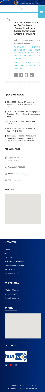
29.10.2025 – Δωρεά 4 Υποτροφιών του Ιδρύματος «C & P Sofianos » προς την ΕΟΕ (23, 104)
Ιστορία (7, 249)
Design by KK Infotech (28, 388)
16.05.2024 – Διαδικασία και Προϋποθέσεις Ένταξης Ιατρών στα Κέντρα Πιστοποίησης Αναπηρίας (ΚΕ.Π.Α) (26, 28)
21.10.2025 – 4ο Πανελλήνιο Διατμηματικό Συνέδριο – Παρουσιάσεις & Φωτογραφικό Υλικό (23, 114)
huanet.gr (17, 180)
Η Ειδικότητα (10, 269)
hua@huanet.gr (20, 173)
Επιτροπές (9, 257)
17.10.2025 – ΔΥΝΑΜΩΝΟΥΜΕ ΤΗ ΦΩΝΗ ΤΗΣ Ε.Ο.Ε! (21, 130)
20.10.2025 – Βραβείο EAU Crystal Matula (21, 122)
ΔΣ (6, 253)
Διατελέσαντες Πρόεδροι (14, 261)
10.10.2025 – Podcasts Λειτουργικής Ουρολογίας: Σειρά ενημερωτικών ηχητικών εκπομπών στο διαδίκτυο (21, 138)
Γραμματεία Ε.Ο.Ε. (12, 273)
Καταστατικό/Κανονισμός (14, 265)
